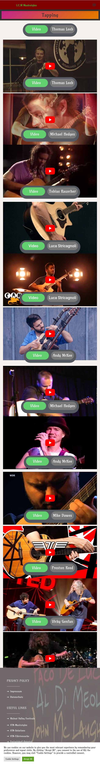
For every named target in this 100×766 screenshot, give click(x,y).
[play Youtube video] (50, 66)
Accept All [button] (28, 759)
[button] (94, 5)
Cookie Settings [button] (12, 759)
